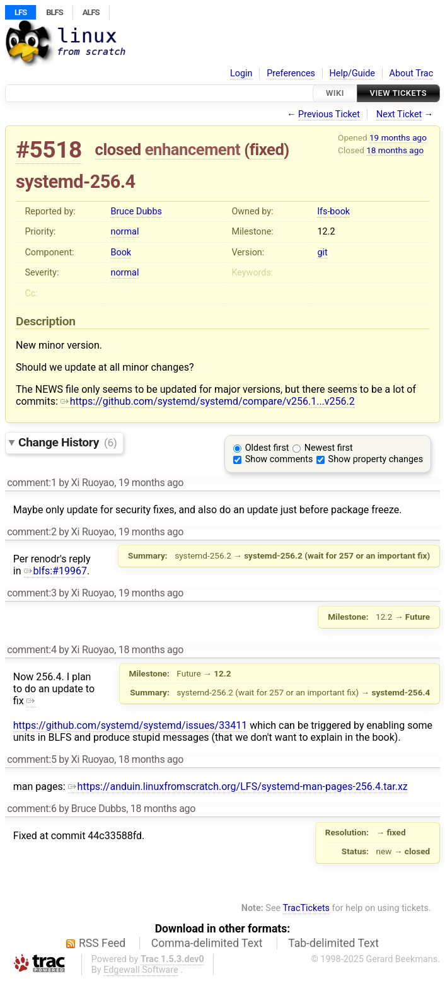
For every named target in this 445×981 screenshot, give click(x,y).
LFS (20, 12)
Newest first (328, 448)
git (322, 252)
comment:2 (31, 532)
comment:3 (31, 593)
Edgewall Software (140, 970)
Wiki (335, 93)
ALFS (91, 12)
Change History (67, 442)
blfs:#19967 (55, 571)
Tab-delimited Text (333, 943)
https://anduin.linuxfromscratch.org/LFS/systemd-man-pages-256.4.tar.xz (238, 786)
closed (118, 149)
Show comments (279, 459)
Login (241, 73)
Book (120, 252)
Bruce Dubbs (135, 211)
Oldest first (267, 448)
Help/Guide (352, 73)
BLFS (54, 12)
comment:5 (31, 759)
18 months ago (395, 150)
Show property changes (375, 459)
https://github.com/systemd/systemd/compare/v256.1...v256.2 (208, 401)
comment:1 (31, 483)
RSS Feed (102, 943)
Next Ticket (399, 114)
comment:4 (31, 650)
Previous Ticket (329, 114)
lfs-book (333, 211)
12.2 (326, 231)
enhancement (193, 149)
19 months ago (398, 137)
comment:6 (31, 809)
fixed (267, 149)
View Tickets (398, 93)
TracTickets (306, 908)
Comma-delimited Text (207, 943)
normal (124, 231)
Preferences (291, 73)
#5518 (49, 149)
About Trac (412, 73)
